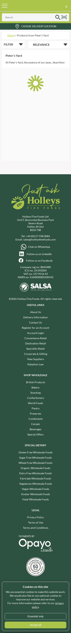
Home (11, 35)
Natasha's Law (35, 364)
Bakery (35, 387)
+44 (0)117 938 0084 (38, 236)
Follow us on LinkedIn (39, 254)
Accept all (35, 624)
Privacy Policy (35, 517)
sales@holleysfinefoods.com (39, 239)
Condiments (36, 418)
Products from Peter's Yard (33, 35)
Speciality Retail (35, 348)
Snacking (35, 392)
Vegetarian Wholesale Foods (35, 483)
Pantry (36, 408)
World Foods (35, 403)
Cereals (35, 424)
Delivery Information (35, 317)
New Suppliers (35, 359)
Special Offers (35, 434)
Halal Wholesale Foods (35, 499)
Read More (58, 62)
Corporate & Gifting (35, 353)
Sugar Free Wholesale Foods (35, 457)
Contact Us (35, 322)
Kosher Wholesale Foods (35, 494)
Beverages (35, 429)
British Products (35, 382)
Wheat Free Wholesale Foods (35, 462)
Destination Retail (35, 343)
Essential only (35, 616)
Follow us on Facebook (39, 260)
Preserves (35, 413)
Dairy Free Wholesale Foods (35, 473)
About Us (35, 312)
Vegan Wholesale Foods (35, 488)
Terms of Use (35, 522)
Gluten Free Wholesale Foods (36, 452)
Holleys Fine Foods (31, 6)
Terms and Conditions (35, 527)
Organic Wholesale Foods (35, 468)
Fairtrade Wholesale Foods (35, 478)
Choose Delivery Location (38, 26)
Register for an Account (35, 327)
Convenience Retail (35, 338)
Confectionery (35, 397)
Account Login (35, 333)
